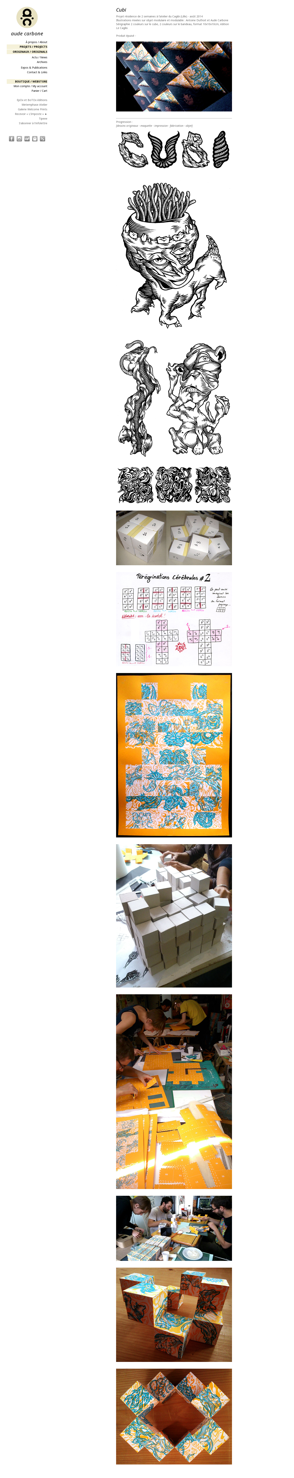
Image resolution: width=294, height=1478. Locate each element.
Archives (42, 62)
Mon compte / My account (30, 86)
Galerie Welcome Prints (32, 109)
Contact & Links (37, 72)
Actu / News (39, 57)
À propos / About (36, 42)
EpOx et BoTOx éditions (32, 100)
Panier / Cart (39, 91)
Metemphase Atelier (34, 104)
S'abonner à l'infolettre (33, 123)
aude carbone (27, 21)
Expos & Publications (34, 67)
